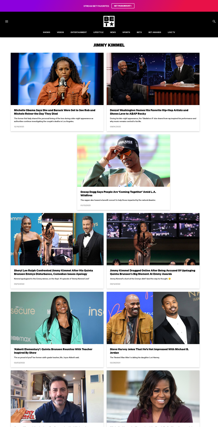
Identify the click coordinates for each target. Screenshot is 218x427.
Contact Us (182, 397)
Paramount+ (196, 397)
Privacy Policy (153, 358)
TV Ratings (169, 397)
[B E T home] (109, 26)
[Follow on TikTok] (119, 404)
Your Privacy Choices (58, 397)
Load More (109, 327)
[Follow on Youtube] (112, 404)
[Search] (214, 21)
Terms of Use (127, 358)
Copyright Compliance (120, 397)
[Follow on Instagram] (105, 404)
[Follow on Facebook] (92, 404)
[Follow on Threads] (125, 404)
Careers (138, 397)
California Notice (78, 397)
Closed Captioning (98, 397)
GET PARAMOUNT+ (123, 6)
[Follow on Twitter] (99, 404)
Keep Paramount (152, 397)
